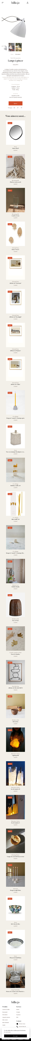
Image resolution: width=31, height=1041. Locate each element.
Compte (18, 1012)
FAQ (17, 1017)
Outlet (3, 1025)
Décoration (17, 54)
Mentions (14, 1039)
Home (12, 54)
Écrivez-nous (20, 1024)
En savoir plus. (7, 1032)
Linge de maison (6, 1017)
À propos (18, 1014)
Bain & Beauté (5, 1022)
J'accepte (15, 1036)
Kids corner (5, 1020)
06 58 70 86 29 (21, 1027)
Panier (17, 1009)
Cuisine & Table (6, 1009)
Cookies (27, 1039)
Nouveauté (4, 1012)
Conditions (20, 1039)
